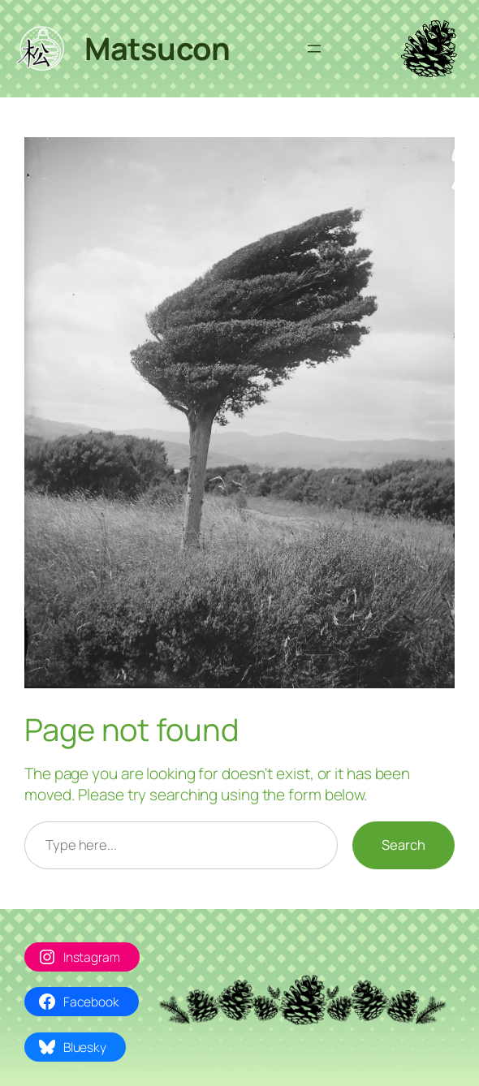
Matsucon (157, 48)
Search (403, 844)
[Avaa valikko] (314, 48)
